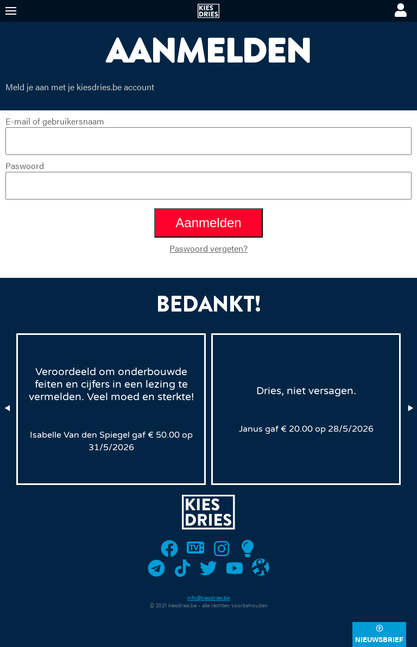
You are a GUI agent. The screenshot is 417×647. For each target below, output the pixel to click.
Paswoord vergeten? (208, 248)
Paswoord (208, 179)
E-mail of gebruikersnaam (208, 135)
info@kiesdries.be (208, 597)
